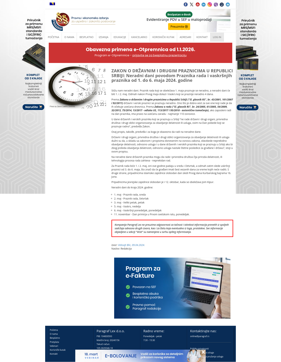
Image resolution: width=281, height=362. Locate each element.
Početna (53, 37)
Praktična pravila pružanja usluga (206, 356)
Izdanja (103, 37)
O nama (69, 37)
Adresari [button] (185, 37)
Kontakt (54, 353)
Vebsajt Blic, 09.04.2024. (131, 245)
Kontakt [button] (202, 37)
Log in (217, 37)
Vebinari (54, 345)
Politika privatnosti (199, 348)
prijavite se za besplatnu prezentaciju (159, 55)
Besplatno (86, 37)
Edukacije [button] (120, 37)
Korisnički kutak (58, 349)
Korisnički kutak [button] (163, 37)
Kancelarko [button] (139, 37)
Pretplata (54, 342)
